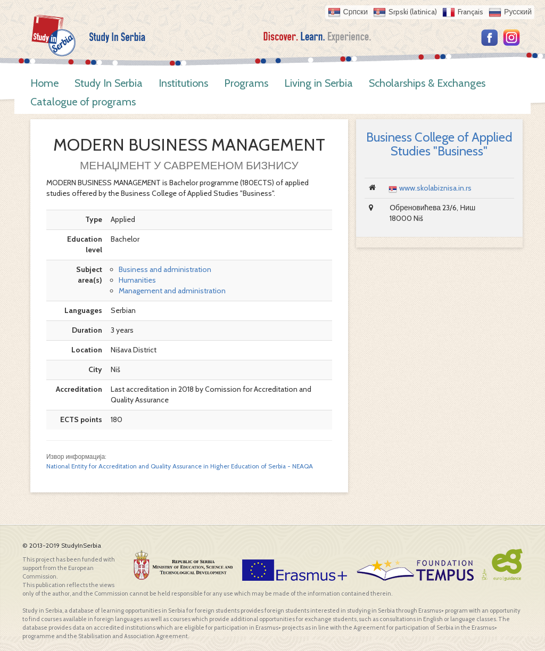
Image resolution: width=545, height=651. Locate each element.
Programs (246, 83)
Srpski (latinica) (413, 12)
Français (470, 12)
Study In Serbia (109, 83)
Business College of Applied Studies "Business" (439, 144)
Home (44, 83)
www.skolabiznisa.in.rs (435, 188)
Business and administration (165, 269)
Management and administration (172, 290)
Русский (518, 12)
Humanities (137, 280)
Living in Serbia (318, 83)
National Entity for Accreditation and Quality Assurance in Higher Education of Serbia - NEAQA (179, 466)
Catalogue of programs (83, 101)
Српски (355, 12)
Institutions (183, 83)
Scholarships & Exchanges (427, 83)
